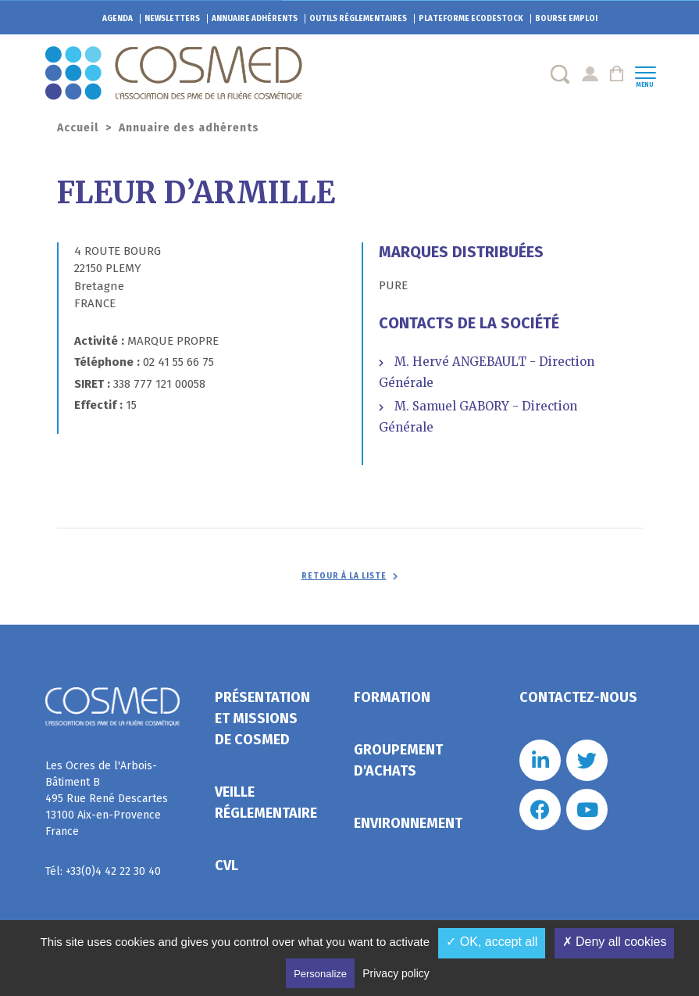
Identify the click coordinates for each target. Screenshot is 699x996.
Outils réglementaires (358, 18)
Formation (392, 697)
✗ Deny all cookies (614, 941)
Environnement (408, 823)
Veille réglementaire (266, 802)
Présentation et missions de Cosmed (262, 718)
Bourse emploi (566, 18)
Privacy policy (396, 973)
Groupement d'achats (398, 760)
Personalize (320, 974)
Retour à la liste (344, 576)
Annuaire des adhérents (189, 127)
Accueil (77, 127)
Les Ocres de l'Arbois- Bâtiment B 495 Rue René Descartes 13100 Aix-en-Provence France (106, 798)
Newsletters (172, 18)
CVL (226, 865)
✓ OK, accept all (491, 941)
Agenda (117, 18)
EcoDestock (471, 18)
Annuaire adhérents (255, 18)
